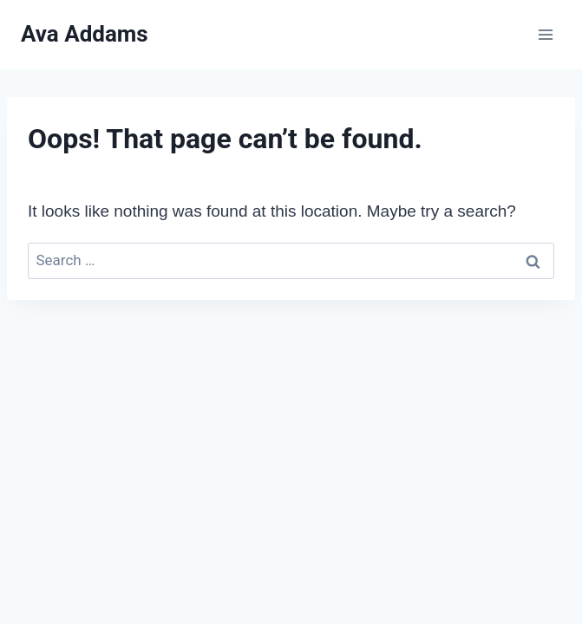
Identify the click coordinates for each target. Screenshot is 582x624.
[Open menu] (545, 34)
